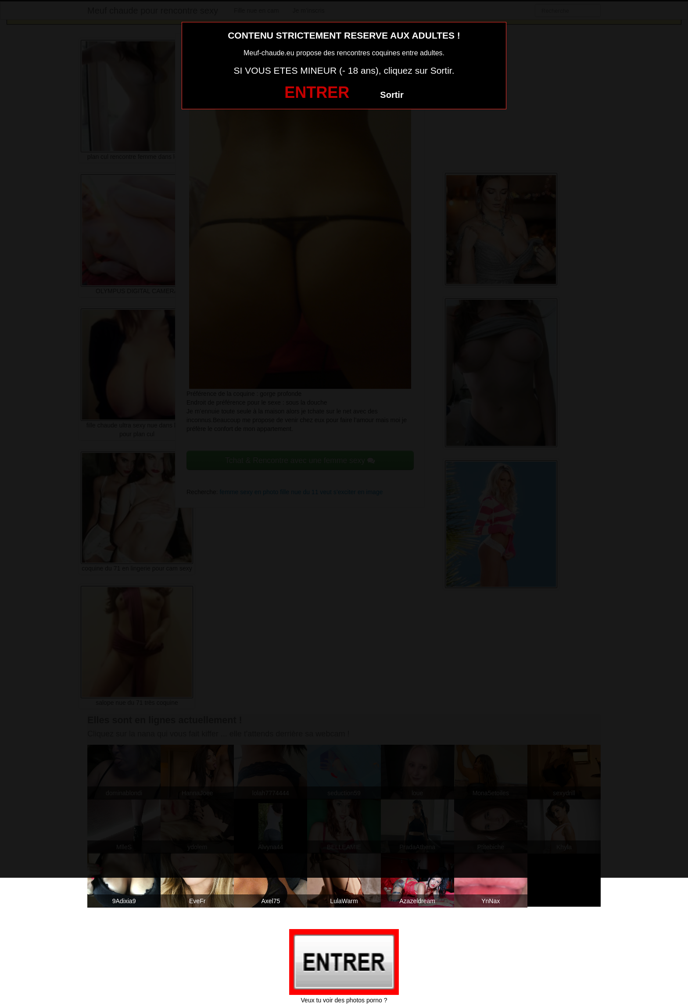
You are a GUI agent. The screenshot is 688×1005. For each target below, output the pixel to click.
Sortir (391, 95)
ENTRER (316, 92)
